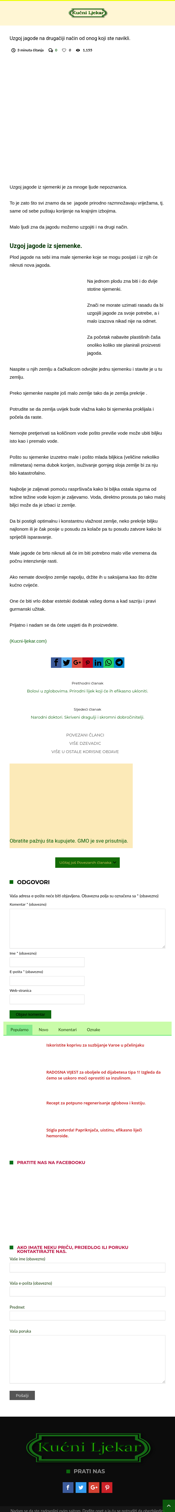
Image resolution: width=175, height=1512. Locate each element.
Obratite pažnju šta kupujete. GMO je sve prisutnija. (43, 819)
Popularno (19, 1012)
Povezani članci (85, 726)
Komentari (67, 1012)
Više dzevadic (85, 735)
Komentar (28, 886)
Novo (43, 1012)
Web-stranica (20, 972)
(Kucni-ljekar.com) (28, 633)
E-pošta (26, 954)
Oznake (93, 1012)
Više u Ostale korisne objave (85, 743)
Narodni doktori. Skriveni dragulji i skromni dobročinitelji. (87, 705)
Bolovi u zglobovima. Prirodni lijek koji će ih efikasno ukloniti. (87, 678)
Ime (23, 935)
